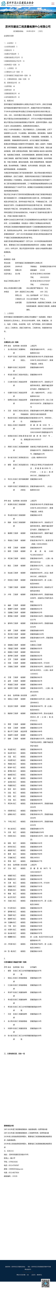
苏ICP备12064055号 (28, 1272)
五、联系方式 (9, 1151)
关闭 (40, 31)
